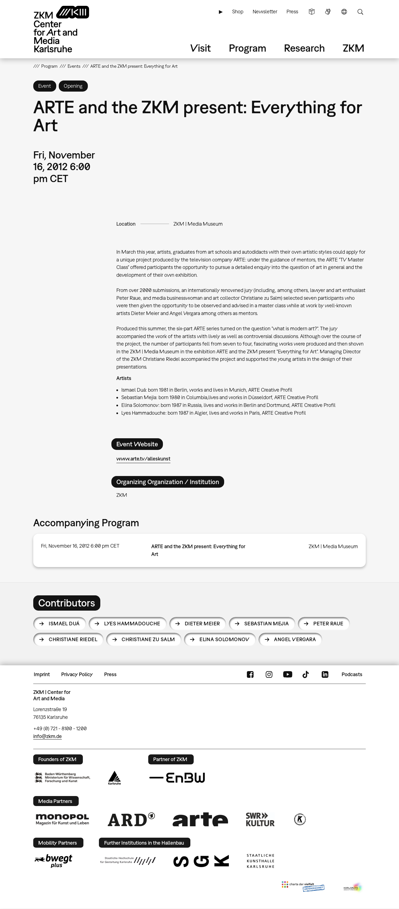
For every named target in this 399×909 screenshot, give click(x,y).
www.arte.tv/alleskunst (143, 459)
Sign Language (327, 11)
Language (344, 11)
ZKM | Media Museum (198, 224)
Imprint (42, 674)
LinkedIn (325, 674)
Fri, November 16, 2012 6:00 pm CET (80, 546)
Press (292, 11)
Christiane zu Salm (148, 639)
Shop (237, 11)
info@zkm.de (47, 736)
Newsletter (265, 11)
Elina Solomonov (225, 639)
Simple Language (311, 11)
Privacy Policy (77, 674)
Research (304, 48)
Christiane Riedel (73, 639)
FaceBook (250, 674)
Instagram (269, 674)
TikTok (306, 674)
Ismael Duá (64, 623)
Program (247, 48)
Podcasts (352, 674)
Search (360, 11)
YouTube (287, 674)
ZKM (353, 48)
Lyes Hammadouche (132, 623)
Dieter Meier (202, 623)
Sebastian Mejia (266, 623)
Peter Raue (328, 623)
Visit (200, 48)
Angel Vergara (295, 639)
